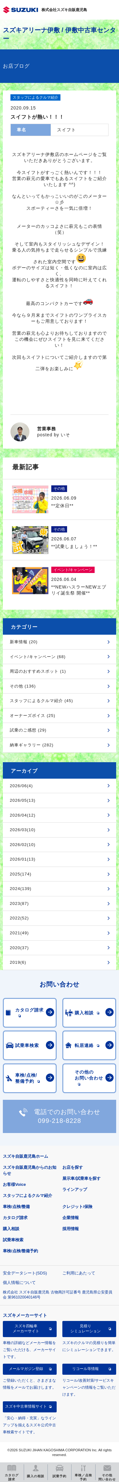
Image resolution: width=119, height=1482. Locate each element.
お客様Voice (14, 1184)
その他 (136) (23, 686)
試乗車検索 (13, 1239)
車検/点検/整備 (16, 1206)
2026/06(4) (21, 785)
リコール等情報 (85, 1369)
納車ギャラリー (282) (31, 745)
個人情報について (19, 1282)
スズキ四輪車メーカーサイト (26, 1328)
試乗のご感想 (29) (28, 730)
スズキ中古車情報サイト (26, 1406)
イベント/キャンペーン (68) (38, 656)
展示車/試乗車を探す (81, 1178)
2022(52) (19, 918)
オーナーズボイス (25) (32, 715)
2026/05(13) (22, 800)
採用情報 (70, 1228)
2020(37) (19, 947)
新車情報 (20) (24, 641)
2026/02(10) (22, 844)
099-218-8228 (59, 1120)
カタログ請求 (15, 1217)
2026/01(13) (22, 859)
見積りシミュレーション (85, 1328)
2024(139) (20, 888)
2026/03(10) (22, 829)
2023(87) (19, 903)
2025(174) (20, 874)
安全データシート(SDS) (25, 1273)
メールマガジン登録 (26, 1369)
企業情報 (70, 1217)
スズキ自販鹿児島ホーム (25, 1156)
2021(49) (19, 933)
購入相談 (11, 1228)
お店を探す (72, 1167)
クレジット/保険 (77, 1206)
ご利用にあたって (78, 1273)
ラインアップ (74, 1189)
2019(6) (18, 962)
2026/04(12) (22, 815)
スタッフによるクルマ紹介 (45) (41, 700)
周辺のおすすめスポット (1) (38, 671)
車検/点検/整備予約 (20, 1250)
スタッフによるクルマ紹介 (27, 1195)
